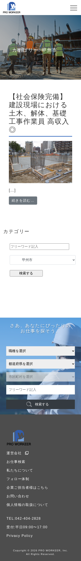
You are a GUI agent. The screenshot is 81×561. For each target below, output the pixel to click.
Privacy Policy (19, 536)
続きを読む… (24, 200)
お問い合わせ (17, 496)
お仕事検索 (15, 462)
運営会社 (17, 453)
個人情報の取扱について (27, 505)
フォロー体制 (17, 479)
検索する (42, 404)
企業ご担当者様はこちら (27, 487)
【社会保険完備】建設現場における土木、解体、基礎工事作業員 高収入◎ (39, 113)
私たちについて (19, 470)
